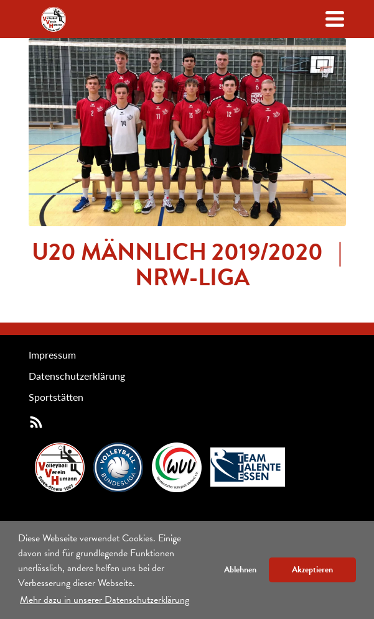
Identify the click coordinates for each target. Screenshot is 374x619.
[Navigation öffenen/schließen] (334, 19)
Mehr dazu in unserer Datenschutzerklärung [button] (104, 599)
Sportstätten (56, 397)
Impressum (52, 354)
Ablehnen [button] (240, 569)
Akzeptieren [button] (312, 569)
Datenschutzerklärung (77, 376)
